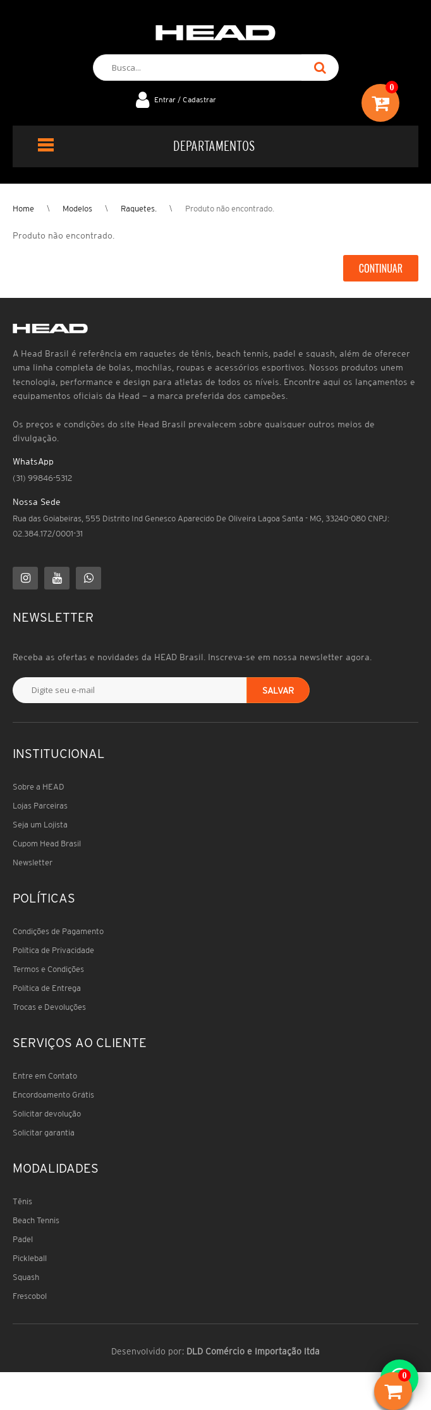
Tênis (22, 1201)
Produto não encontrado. (229, 208)
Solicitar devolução (47, 1113)
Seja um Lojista (40, 824)
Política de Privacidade (53, 950)
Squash (26, 1277)
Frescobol (30, 1296)
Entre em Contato (45, 1076)
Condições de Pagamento (58, 931)
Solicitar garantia (44, 1132)
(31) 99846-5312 (42, 478)
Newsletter (32, 862)
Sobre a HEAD (38, 786)
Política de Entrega (47, 988)
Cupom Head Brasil (47, 843)
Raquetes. (139, 208)
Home (23, 208)
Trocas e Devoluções (49, 1007)
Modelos (77, 208)
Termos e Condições (48, 969)
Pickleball (30, 1258)
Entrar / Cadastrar (185, 99)
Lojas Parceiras (40, 805)
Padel (23, 1239)
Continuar (381, 268)
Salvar (278, 690)
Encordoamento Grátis (53, 1094)
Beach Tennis (36, 1220)
